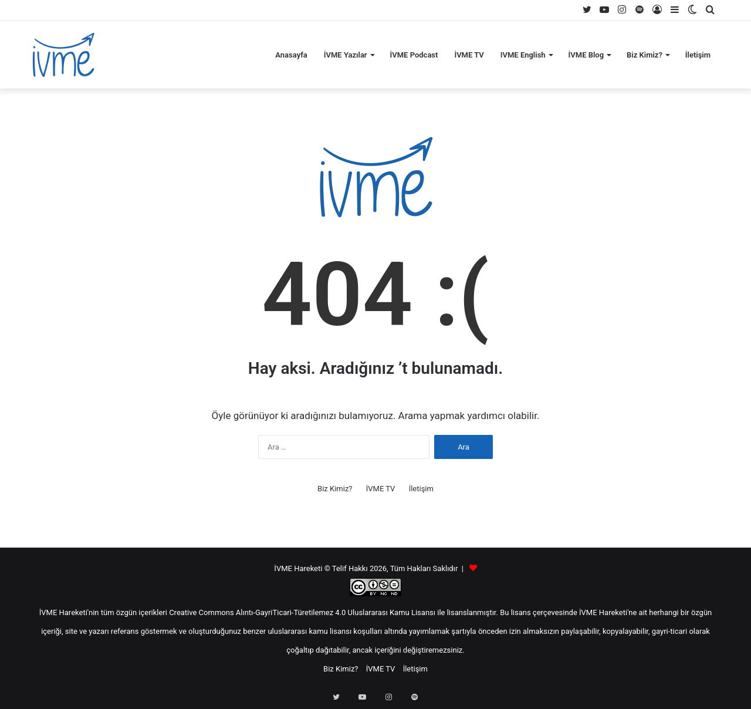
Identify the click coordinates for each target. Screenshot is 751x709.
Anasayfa (291, 54)
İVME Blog (586, 54)
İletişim (698, 54)
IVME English (523, 54)
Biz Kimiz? (644, 54)
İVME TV (468, 54)
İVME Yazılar (345, 54)
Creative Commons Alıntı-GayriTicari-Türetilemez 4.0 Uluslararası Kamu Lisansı (302, 612)
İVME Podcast (414, 54)
